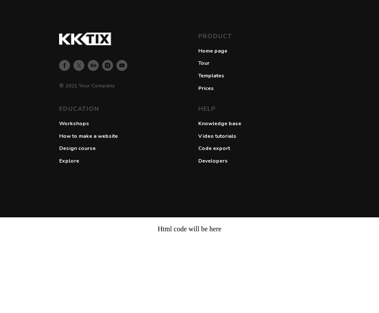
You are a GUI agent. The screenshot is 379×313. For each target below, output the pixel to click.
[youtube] (121, 65)
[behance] (93, 65)
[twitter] (78, 65)
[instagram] (107, 65)
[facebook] (64, 65)
